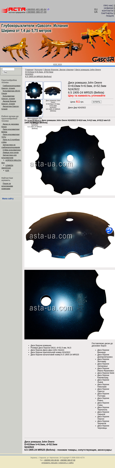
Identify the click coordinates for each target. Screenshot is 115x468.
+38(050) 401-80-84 (36, 9)
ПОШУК (110, 16)
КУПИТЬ (96, 102)
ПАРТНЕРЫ (107, 13)
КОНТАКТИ (107, 10)
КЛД (7, 170)
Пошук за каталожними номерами (7, 186)
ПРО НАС (108, 5)
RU (96, 9)
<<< (55, 64)
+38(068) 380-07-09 (36, 12)
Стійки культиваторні (12, 150)
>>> (60, 64)
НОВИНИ (108, 8)
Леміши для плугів (11, 152)
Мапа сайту (8, 198)
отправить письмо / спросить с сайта (57, 463)
